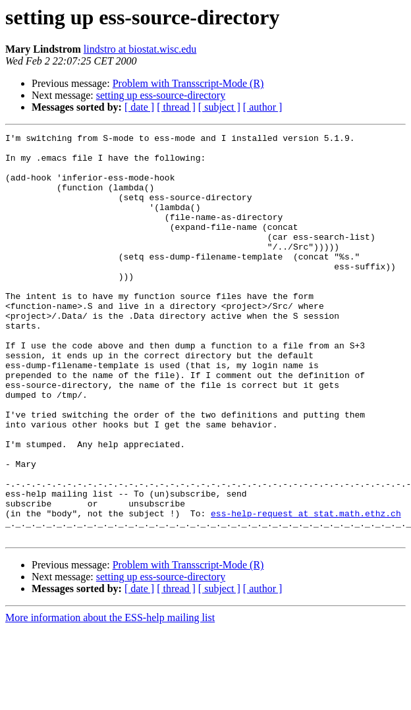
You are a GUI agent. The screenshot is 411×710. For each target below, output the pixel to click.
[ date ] (139, 107)
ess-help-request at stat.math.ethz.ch (306, 590)
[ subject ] (219, 107)
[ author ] (263, 107)
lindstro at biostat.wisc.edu (140, 49)
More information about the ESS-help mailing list (110, 698)
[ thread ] (176, 107)
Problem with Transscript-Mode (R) (188, 83)
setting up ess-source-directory (160, 95)
